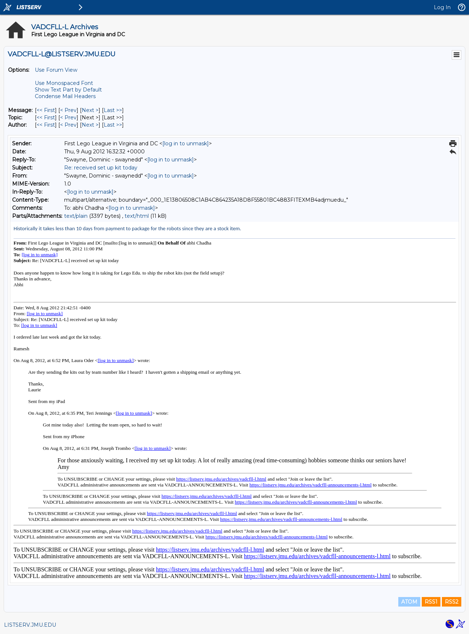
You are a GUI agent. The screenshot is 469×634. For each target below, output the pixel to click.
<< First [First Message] (46, 110)
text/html (137, 216)
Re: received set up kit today (100, 167)
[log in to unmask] (185, 143)
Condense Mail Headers (65, 96)
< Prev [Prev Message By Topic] (68, 117)
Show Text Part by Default (68, 89)
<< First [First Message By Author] (46, 125)
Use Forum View (56, 70)
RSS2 (451, 601)
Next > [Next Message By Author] (90, 125)
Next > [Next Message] (90, 110)
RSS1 (431, 601)
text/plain (76, 216)
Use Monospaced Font (64, 83)
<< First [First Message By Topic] (46, 117)
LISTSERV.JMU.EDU (30, 625)
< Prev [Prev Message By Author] (68, 125)
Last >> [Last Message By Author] (113, 125)
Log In (442, 7)
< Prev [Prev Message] (68, 110)
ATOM (409, 601)
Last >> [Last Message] (113, 110)
